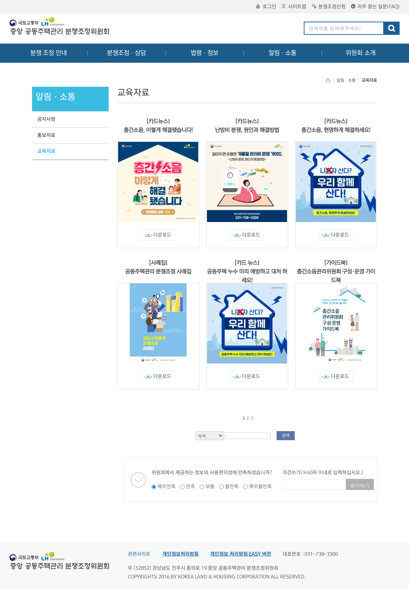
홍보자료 (46, 135)
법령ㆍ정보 (204, 52)
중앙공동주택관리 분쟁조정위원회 (59, 27)
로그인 (266, 6)
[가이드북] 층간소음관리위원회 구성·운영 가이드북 (336, 271)
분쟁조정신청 (329, 6)
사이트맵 (294, 6)
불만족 (232, 486)
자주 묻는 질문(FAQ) (375, 6)
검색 (286, 435)
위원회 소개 (361, 52)
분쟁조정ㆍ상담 (126, 52)
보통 (210, 486)
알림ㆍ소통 (282, 52)
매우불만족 (260, 486)
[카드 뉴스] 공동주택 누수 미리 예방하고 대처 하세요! (247, 271)
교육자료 (46, 151)
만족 (190, 486)
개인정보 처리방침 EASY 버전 (240, 554)
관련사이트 (139, 554)
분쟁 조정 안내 (48, 52)
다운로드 (158, 235)
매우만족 (166, 486)
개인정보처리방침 (180, 554)
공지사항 (46, 119)
